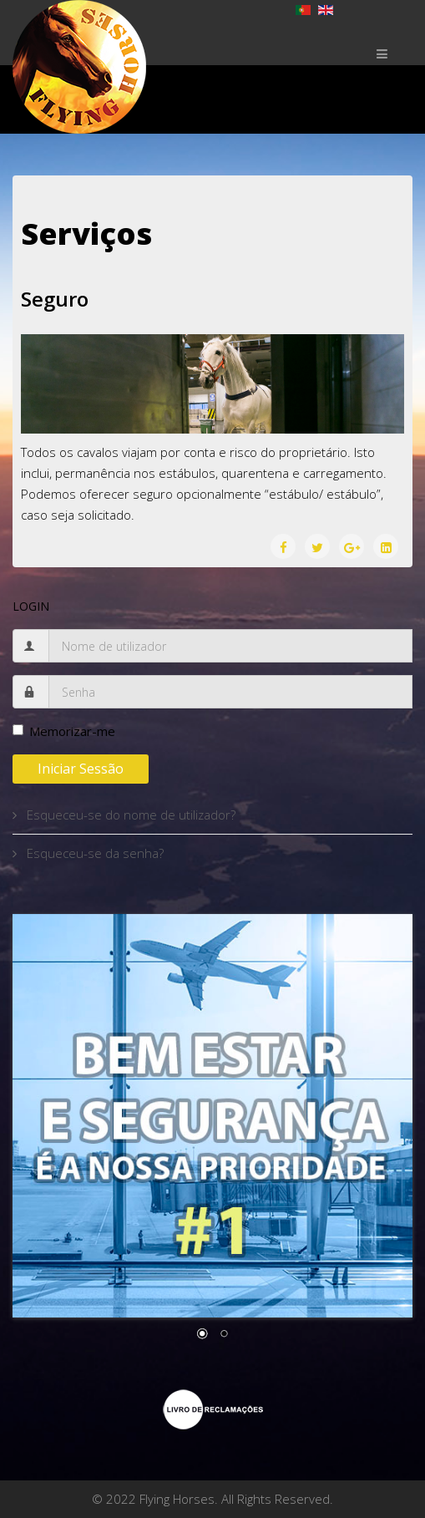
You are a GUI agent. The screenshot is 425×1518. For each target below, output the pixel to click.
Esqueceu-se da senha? (93, 853)
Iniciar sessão (81, 768)
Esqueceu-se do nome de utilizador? (129, 814)
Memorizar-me (64, 731)
